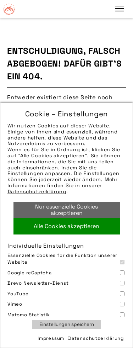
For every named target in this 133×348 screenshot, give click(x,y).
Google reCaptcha (65, 273)
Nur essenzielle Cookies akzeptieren (66, 210)
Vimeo (65, 304)
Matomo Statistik (65, 315)
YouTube (65, 294)
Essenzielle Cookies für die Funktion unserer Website (65, 258)
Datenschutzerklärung (36, 191)
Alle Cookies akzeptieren (66, 226)
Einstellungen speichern (66, 324)
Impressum (51, 338)
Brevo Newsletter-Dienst (65, 283)
